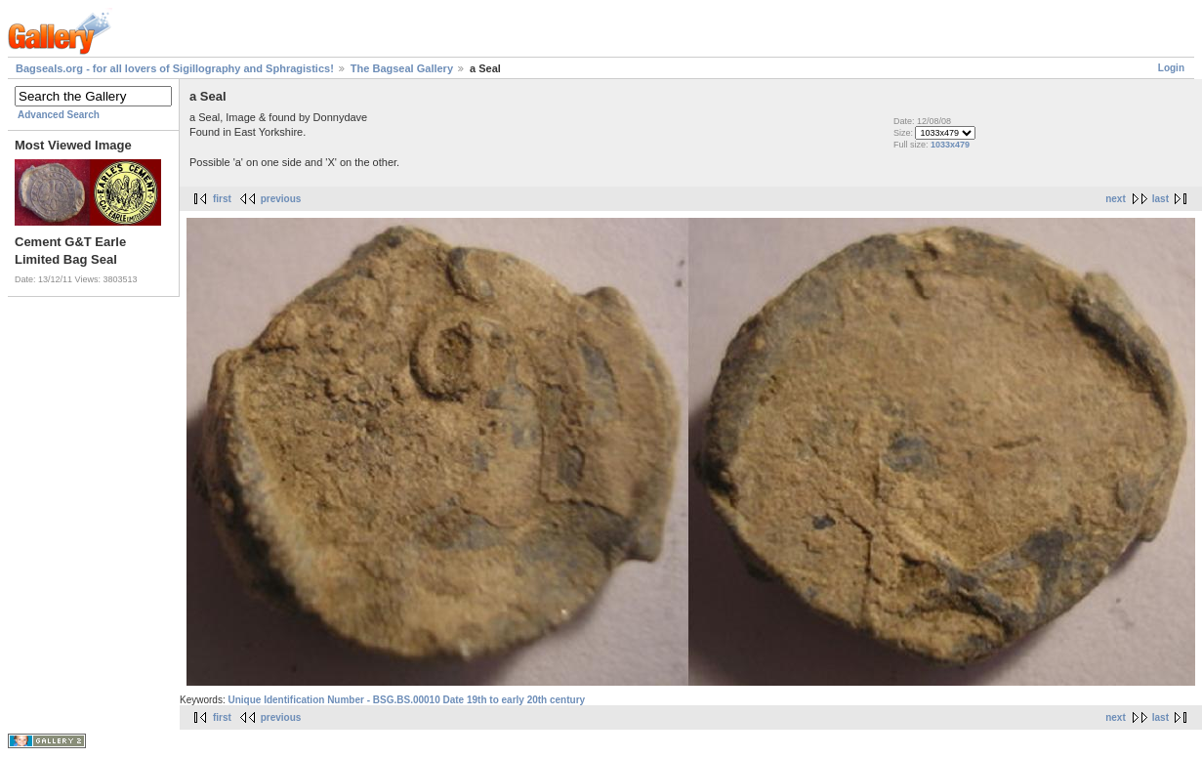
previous (281, 198)
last (1160, 198)
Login (1171, 68)
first (222, 198)
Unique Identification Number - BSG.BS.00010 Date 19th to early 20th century (406, 700)
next (1115, 198)
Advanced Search (59, 114)
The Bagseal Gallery (402, 68)
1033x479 (950, 144)
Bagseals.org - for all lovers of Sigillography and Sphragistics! (175, 68)
